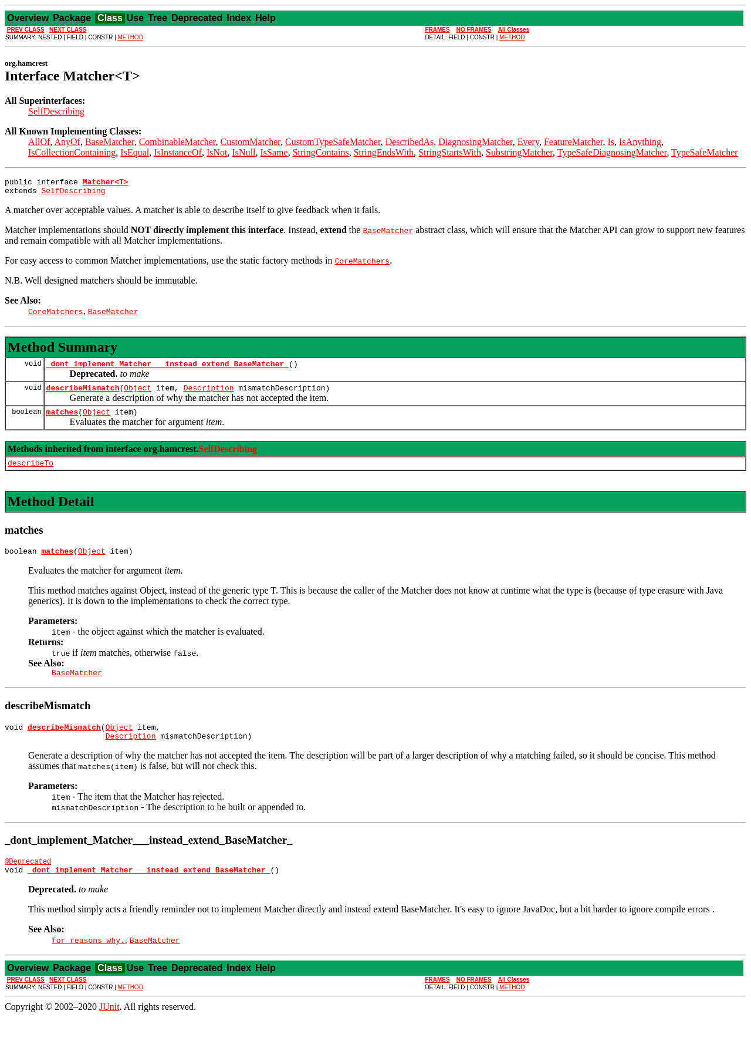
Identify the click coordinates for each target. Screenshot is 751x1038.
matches (62, 420)
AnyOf (67, 142)
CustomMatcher (250, 142)
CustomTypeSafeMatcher (333, 142)
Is (611, 142)
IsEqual (134, 152)
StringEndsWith (384, 152)
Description (209, 394)
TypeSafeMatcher (704, 152)
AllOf (39, 142)
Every (528, 142)
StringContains (321, 152)
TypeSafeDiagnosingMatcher (612, 152)
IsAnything (640, 142)
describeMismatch (83, 394)
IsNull (244, 152)
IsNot (217, 152)
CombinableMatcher (177, 142)
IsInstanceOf (178, 152)
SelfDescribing (56, 111)
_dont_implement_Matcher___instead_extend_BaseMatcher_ (167, 368)
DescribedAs (409, 142)
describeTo (30, 473)
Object (137, 394)
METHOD (130, 37)
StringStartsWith (449, 152)
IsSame (274, 152)
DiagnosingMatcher (475, 142)
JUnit (109, 1028)
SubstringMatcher (519, 152)
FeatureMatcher (573, 142)
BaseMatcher (109, 142)
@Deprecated (28, 880)
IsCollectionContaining (72, 152)
